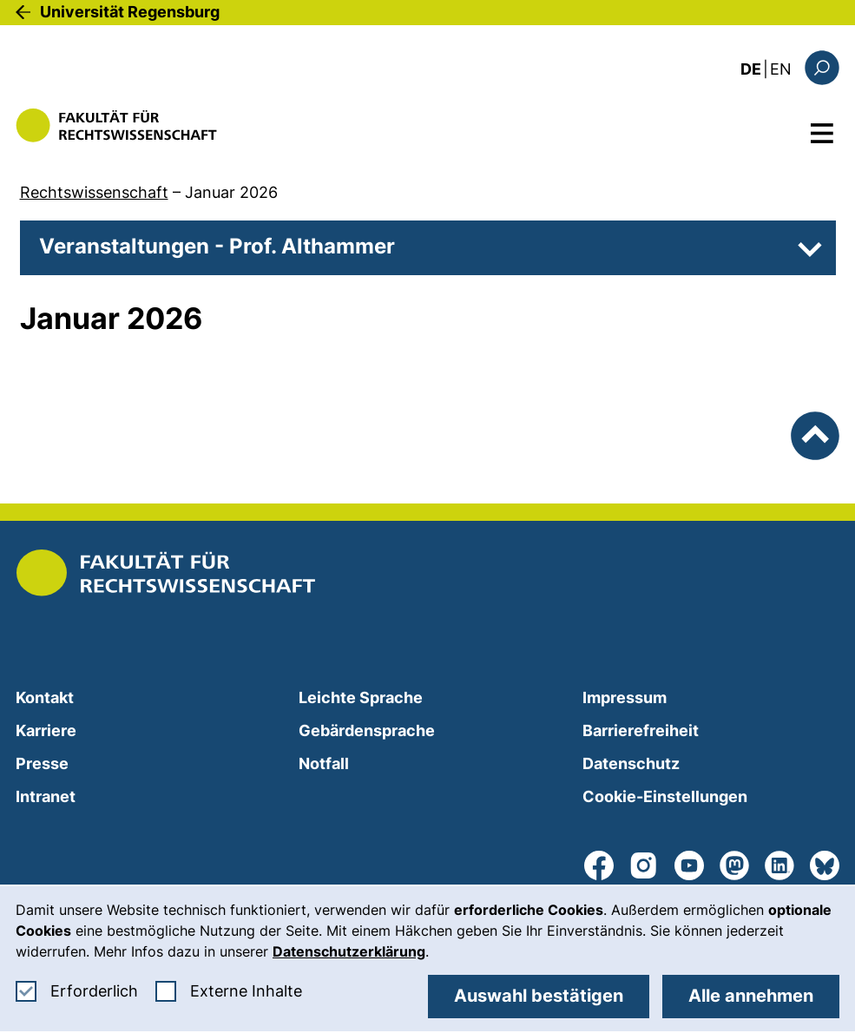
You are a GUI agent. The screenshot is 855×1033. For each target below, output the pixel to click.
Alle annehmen (750, 995)
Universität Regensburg (130, 12)
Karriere (46, 730)
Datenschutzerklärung (349, 951)
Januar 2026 (231, 192)
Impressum (624, 697)
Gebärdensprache (367, 730)
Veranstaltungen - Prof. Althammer (217, 246)
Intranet (46, 796)
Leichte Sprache (361, 697)
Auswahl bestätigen (538, 995)
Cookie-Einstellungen (664, 796)
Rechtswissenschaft (94, 192)
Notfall (324, 763)
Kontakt (45, 697)
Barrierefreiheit (640, 730)
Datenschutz (631, 763)
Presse (42, 763)
